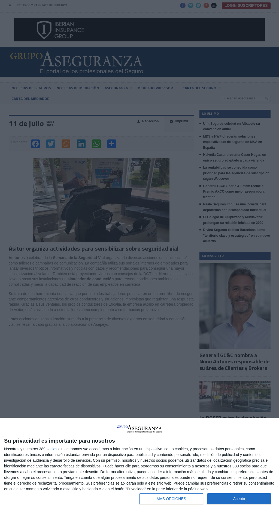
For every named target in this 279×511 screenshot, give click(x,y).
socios (52, 449)
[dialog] (139, 464)
